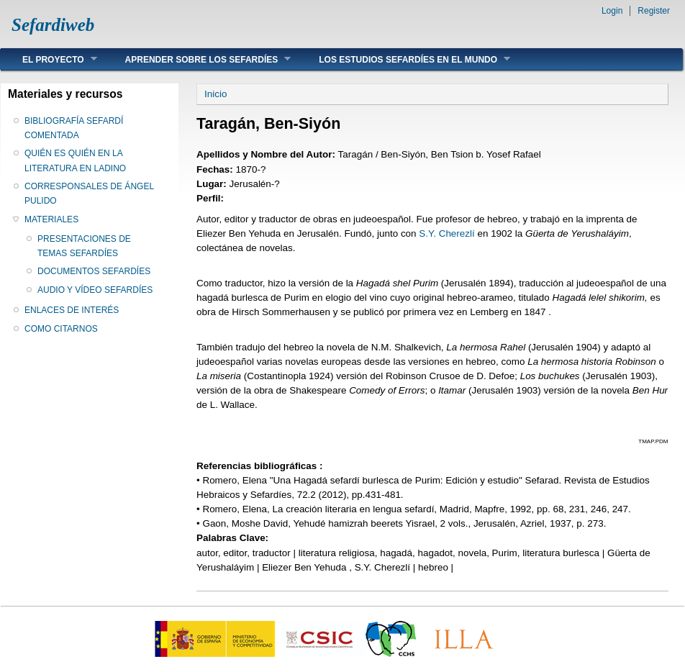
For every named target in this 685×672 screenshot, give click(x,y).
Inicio (215, 93)
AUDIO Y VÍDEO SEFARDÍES (95, 290)
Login (612, 11)
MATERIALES (51, 219)
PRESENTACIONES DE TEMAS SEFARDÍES (84, 246)
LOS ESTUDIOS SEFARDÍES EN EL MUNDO (403, 59)
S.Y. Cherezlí (446, 233)
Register (654, 11)
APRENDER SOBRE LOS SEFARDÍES (197, 59)
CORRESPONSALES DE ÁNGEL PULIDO (89, 193)
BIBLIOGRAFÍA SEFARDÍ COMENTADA (73, 128)
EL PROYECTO (49, 59)
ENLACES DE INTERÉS (71, 310)
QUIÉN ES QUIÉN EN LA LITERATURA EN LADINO (75, 160)
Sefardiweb (53, 25)
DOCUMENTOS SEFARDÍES (93, 271)
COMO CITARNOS (61, 329)
